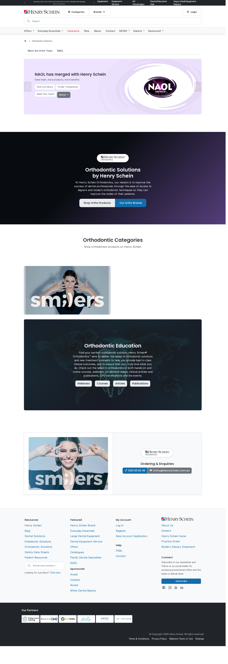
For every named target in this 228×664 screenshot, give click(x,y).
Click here (55, 572)
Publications (140, 383)
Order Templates (68, 86)
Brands (98, 12)
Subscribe (181, 581)
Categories (78, 12)
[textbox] (112, 21)
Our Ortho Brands (131, 203)
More (62, 95)
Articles (120, 383)
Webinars (83, 383)
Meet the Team (45, 94)
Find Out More (45, 86)
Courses (102, 383)
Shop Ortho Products (97, 203)
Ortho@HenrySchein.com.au (171, 470)
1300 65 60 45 (136, 470)
